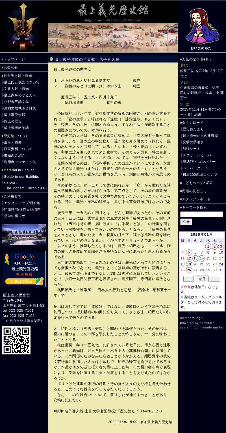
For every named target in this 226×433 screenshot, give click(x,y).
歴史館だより (193, 129)
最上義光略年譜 (16, 128)
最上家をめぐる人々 (20, 95)
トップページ (14, 59)
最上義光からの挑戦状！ (202, 136)
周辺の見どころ (194, 191)
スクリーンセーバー (199, 155)
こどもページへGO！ (199, 183)
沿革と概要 (13, 142)
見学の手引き (193, 142)
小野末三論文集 (16, 102)
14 (202, 258)
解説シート (192, 149)
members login (192, 318)
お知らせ (11, 68)
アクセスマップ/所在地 (22, 203)
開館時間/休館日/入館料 (23, 209)
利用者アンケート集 (20, 162)
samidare (207, 322)
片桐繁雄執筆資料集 (20, 108)
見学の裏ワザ (14, 216)
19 (189, 264)
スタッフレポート (196, 199)
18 (182, 264)
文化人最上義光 (16, 89)
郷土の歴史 (13, 121)
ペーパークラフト (197, 168)
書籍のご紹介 (14, 155)
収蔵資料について (18, 149)
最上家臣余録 (14, 115)
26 (189, 270)
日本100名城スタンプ (200, 175)
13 (195, 258)
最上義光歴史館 (17, 295)
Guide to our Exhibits (21, 177)
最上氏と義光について (22, 82)
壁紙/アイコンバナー (199, 162)
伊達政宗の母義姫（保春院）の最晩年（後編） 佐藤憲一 (202, 93)
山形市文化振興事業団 (23, 320)
